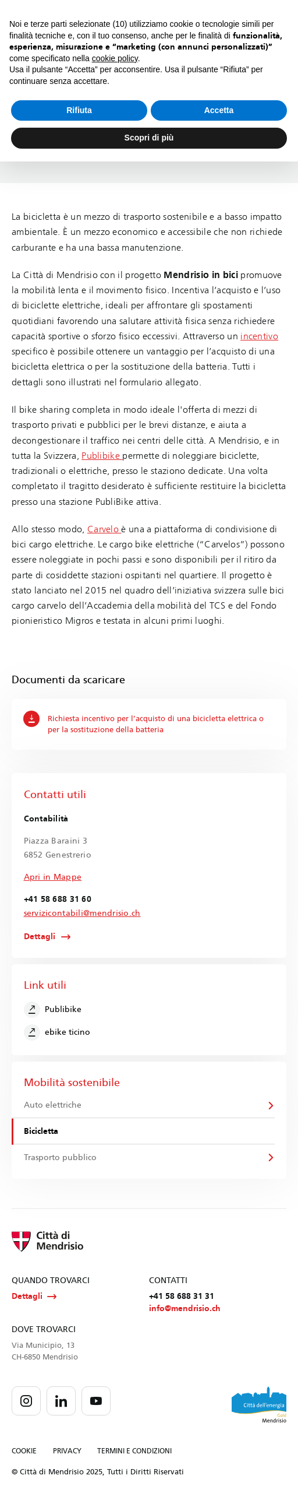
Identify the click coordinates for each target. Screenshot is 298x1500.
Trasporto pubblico (60, 1157)
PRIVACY (67, 1451)
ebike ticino (57, 1032)
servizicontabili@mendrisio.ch (82, 913)
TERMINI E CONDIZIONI (134, 1451)
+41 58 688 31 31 (181, 1296)
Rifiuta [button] (79, 110)
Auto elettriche (52, 1105)
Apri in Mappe (53, 877)
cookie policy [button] (115, 58)
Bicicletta (41, 1131)
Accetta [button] (219, 110)
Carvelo (104, 529)
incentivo (259, 336)
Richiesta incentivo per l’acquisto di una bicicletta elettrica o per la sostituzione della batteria (143, 722)
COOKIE (24, 1451)
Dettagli (40, 937)
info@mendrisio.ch (185, 1308)
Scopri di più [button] (149, 137)
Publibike (101, 455)
